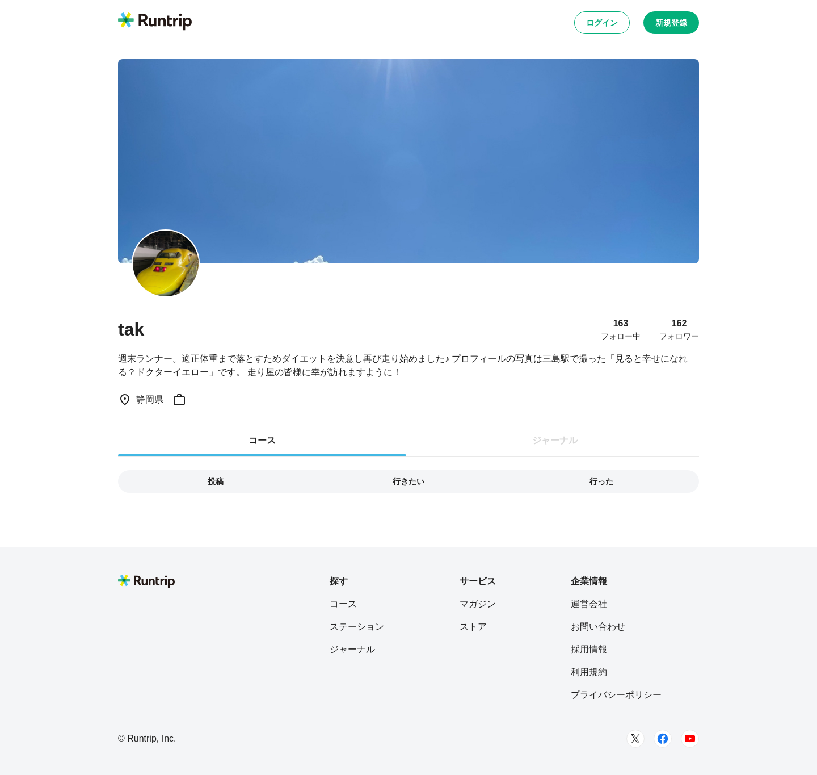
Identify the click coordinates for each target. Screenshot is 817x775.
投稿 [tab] (216, 481)
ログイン (602, 22)
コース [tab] (262, 440)
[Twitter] (635, 739)
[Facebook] (663, 739)
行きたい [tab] (408, 481)
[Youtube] (690, 739)
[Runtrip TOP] (155, 22)
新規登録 (671, 22)
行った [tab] (601, 481)
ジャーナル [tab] (555, 440)
